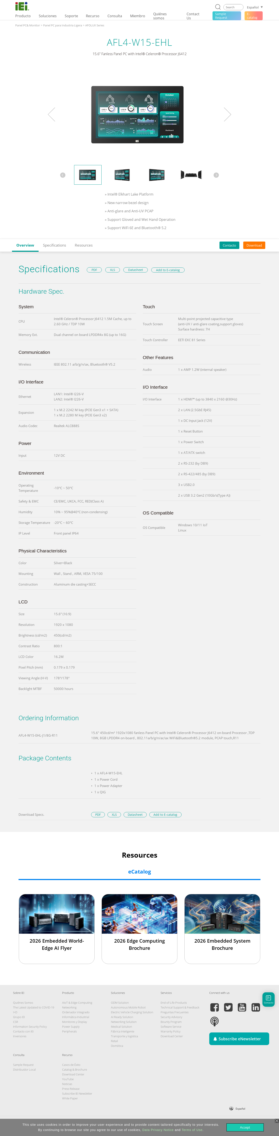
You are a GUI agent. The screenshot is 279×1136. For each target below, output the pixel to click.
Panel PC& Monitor (27, 25)
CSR (15, 1022)
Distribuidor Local (24, 1069)
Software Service (171, 1027)
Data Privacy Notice (158, 1130)
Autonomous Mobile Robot (128, 1007)
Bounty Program (171, 1022)
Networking (69, 1007)
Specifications (54, 245)
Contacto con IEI (23, 1031)
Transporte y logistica (124, 1036)
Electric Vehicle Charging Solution (132, 1012)
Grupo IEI (19, 1017)
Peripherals (69, 1031)
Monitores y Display (74, 1022)
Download (254, 245)
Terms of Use (192, 1130)
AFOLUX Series (94, 25)
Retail (114, 1041)
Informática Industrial (75, 1017)
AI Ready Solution (122, 1017)
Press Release (71, 1089)
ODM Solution (120, 1003)
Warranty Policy (170, 1031)
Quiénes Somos (23, 1003)
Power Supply (71, 1027)
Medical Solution (121, 1027)
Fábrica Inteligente (122, 1031)
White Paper (70, 1098)
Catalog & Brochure (74, 1069)
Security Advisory (171, 1017)
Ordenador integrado (76, 1012)
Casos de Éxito (71, 1065)
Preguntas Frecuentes (175, 1012)
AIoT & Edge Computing (77, 1003)
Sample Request (23, 1065)
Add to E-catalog (168, 270)
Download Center (172, 1036)
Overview (25, 245)
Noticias (67, 1084)
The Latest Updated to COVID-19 (33, 1007)
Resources (84, 245)
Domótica (117, 1046)
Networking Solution (124, 1022)
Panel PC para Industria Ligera (62, 25)
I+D (15, 1012)
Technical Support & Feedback (180, 1007)
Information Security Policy (30, 1027)
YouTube (68, 1079)
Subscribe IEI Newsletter (77, 1093)
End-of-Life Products (174, 1003)
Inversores (19, 1036)
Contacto (229, 245)
